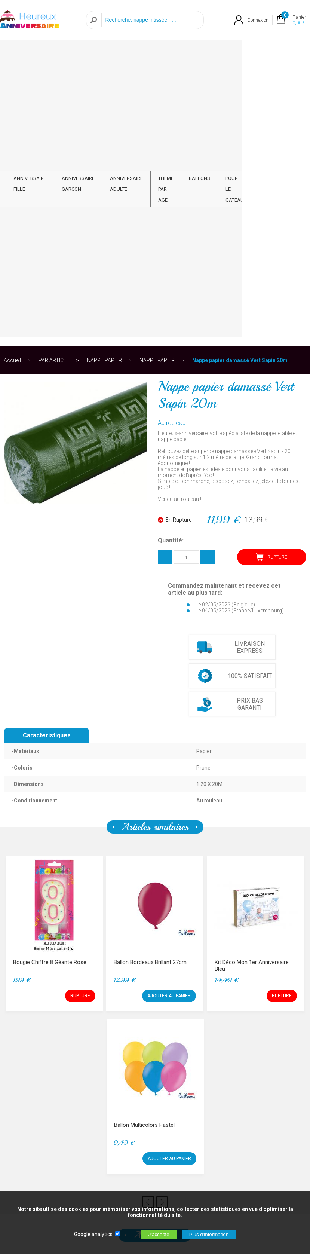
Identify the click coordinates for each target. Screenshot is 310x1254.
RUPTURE (271, 277)
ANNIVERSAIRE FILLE (29, 53)
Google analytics (93, 1234)
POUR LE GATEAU (234, 58)
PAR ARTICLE (268, 53)
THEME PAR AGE (166, 58)
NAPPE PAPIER (104, 80)
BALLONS (199, 47)
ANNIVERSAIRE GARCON (78, 53)
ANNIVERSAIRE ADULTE (126, 53)
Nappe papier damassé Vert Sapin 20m (240, 80)
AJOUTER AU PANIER (169, 715)
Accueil (12, 80)
